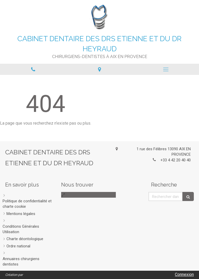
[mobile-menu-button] (166, 69)
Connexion (184, 274)
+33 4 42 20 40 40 (175, 160)
